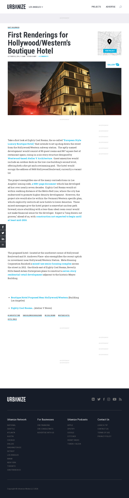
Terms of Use (104, 433)
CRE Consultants (45, 429)
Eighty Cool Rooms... (22, 308)
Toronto (11, 466)
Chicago (11, 440)
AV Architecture (14, 315)
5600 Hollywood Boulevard (32, 315)
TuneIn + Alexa (74, 444)
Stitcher (71, 436)
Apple (70, 425)
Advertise (110, 6)
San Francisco (14, 470)
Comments (43, 56)
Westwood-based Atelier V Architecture (30, 158)
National (11, 425)
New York (11, 462)
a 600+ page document (44, 183)
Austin (10, 436)
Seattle (11, 429)
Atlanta (11, 433)
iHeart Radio (73, 440)
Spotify (71, 429)
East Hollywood (13, 27)
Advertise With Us (45, 433)
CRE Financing (43, 425)
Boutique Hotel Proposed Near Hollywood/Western (39, 297)
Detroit (11, 451)
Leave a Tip (103, 425)
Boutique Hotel (64, 315)
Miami (9, 459)
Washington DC (14, 447)
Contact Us (103, 429)
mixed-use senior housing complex (52, 263)
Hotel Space (12, 319)
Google (70, 433)
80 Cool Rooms (50, 315)
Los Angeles (36, 7)
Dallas (10, 444)
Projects (96, 6)
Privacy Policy (104, 436)
